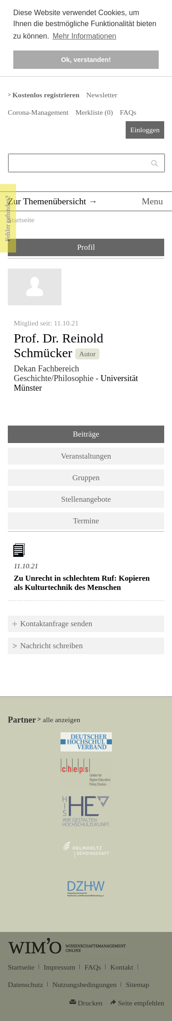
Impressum (59, 967)
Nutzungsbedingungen (84, 984)
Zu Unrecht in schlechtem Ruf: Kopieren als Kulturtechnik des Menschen (82, 583)
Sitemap (137, 984)
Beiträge (110, 433)
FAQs (128, 112)
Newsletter (101, 95)
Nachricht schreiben (51, 645)
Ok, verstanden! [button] (86, 59)
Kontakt (121, 967)
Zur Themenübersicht (47, 201)
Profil (86, 247)
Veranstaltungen (86, 456)
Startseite (21, 220)
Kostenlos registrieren (45, 95)
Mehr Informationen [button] (85, 36)
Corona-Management (38, 112)
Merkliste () (94, 112)
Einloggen (145, 130)
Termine (86, 520)
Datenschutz (25, 984)
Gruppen (86, 477)
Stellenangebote (86, 499)
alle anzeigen (61, 720)
